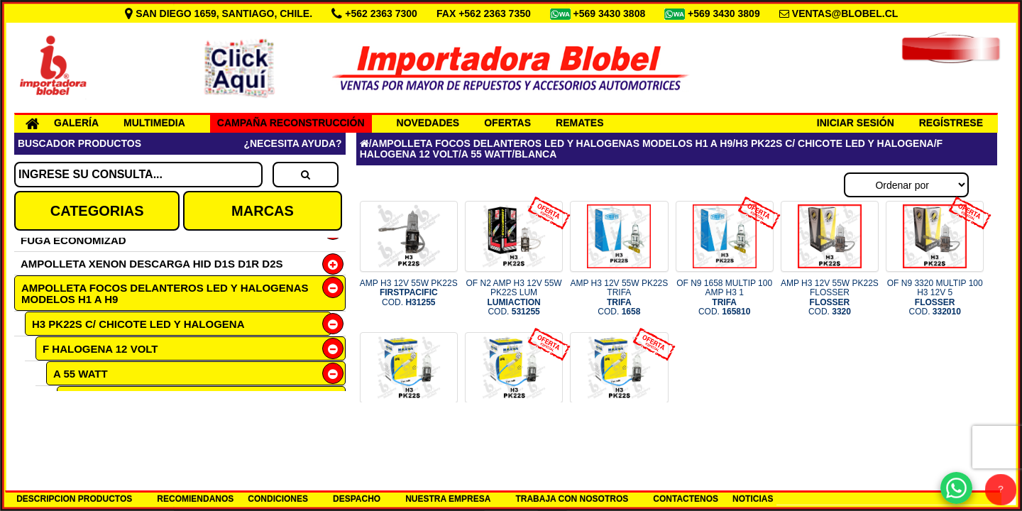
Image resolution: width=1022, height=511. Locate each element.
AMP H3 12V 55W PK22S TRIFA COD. (619, 297)
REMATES (579, 122)
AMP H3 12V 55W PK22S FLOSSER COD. (830, 297)
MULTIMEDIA (154, 122)
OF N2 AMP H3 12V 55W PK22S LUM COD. (513, 297)
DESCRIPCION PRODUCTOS (74, 499)
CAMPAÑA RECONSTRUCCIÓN (291, 122)
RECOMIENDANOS (195, 499)
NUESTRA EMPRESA (447, 499)
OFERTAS (507, 122)
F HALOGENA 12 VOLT (100, 349)
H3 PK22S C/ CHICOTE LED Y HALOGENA (138, 324)
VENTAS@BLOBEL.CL (845, 13)
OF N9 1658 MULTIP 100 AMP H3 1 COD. (724, 297)
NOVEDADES (428, 122)
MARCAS (262, 211)
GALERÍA (76, 122)
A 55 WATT (80, 374)
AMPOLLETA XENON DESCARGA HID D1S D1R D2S (152, 264)
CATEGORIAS (97, 211)
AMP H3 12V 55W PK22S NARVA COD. (409, 429)
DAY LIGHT (91, 423)
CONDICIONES (278, 499)
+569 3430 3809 (725, 13)
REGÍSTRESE (951, 122)
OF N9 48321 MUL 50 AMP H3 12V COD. (514, 429)
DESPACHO (356, 499)
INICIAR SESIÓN (855, 122)
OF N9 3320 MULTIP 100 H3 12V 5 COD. (935, 297)
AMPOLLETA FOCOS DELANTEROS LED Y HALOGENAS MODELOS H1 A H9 (164, 293)
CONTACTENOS (685, 499)
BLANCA (86, 398)
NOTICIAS (752, 499)
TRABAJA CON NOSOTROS (571, 499)
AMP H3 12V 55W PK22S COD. (409, 292)
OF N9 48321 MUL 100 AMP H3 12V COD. (620, 429)
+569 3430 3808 (611, 13)
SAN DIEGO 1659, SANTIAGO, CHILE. (220, 13)
